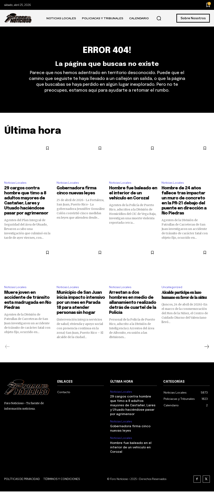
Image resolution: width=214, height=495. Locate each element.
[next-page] (206, 354)
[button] (159, 18)
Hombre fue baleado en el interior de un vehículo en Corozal (133, 199)
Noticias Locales (16, 188)
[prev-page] (7, 354)
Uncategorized (173, 293)
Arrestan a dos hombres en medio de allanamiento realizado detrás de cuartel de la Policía (132, 310)
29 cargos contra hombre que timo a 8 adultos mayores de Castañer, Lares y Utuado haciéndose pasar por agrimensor (132, 411)
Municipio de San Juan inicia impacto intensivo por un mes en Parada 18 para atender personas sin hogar (81, 310)
